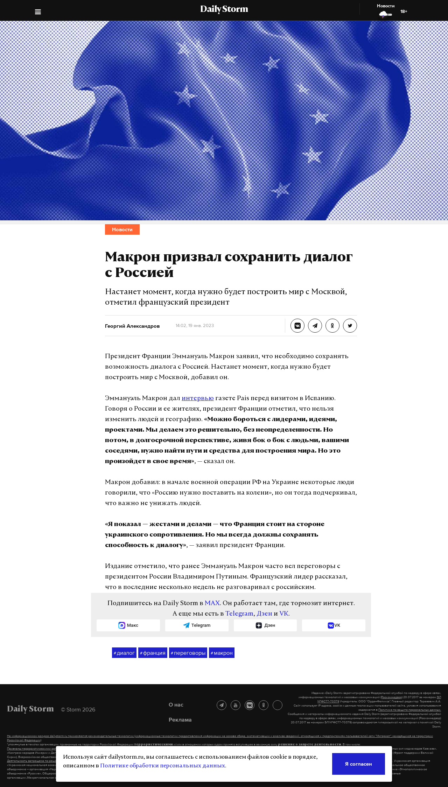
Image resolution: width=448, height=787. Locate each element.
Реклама (180, 719)
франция (153, 653)
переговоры (188, 653)
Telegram (239, 614)
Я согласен (358, 764)
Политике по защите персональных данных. (409, 709)
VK (283, 614)
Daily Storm (224, 10)
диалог (124, 653)
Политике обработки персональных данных (162, 766)
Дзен (264, 614)
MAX (212, 603)
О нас (176, 704)
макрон (222, 653)
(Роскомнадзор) (391, 697)
